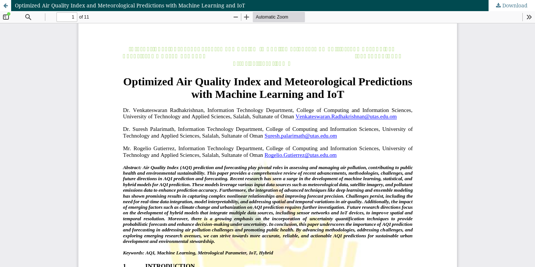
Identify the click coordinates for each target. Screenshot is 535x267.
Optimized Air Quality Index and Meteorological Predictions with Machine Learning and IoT (130, 5)
